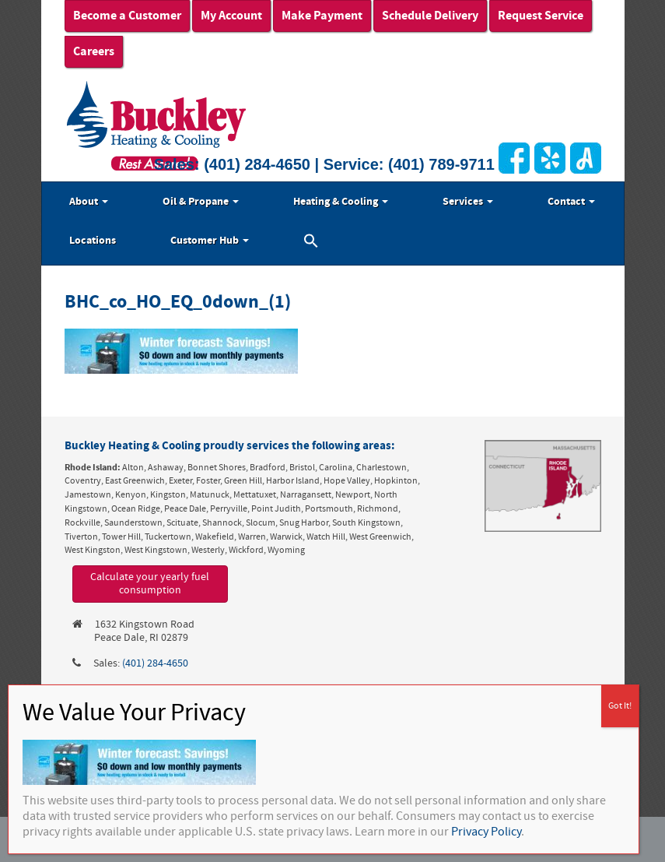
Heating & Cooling (340, 201)
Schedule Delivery (430, 15)
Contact (571, 201)
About (88, 201)
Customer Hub (209, 240)
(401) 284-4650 (257, 164)
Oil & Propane (201, 201)
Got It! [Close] (620, 706)
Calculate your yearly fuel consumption (149, 583)
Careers (93, 51)
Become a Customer (127, 15)
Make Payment (322, 15)
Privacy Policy (486, 831)
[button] (311, 243)
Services (468, 201)
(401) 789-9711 (441, 164)
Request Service (540, 15)
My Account (231, 15)
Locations (92, 240)
